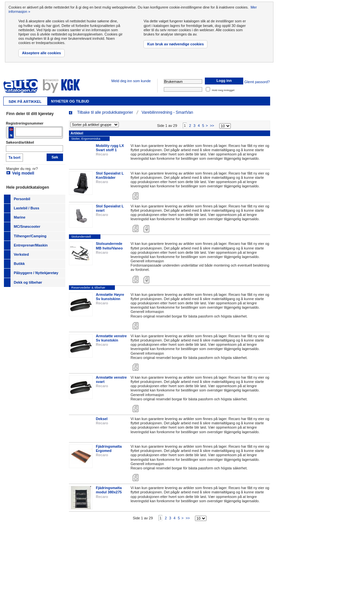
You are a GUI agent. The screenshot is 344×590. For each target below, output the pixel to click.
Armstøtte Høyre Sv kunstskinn (110, 300)
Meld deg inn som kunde (131, 81)
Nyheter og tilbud (70, 101)
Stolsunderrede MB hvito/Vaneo (109, 250)
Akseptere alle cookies (41, 53)
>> (212, 129)
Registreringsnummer (24, 123)
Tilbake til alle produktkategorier (105, 112)
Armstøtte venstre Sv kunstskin (111, 342)
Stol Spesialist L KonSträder (110, 179)
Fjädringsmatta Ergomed (109, 453)
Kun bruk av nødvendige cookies (175, 44)
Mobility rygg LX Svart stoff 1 (110, 152)
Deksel (101, 423)
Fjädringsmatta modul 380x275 (109, 494)
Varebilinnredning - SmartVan (167, 112)
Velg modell (23, 173)
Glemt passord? (257, 82)
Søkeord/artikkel (20, 142)
